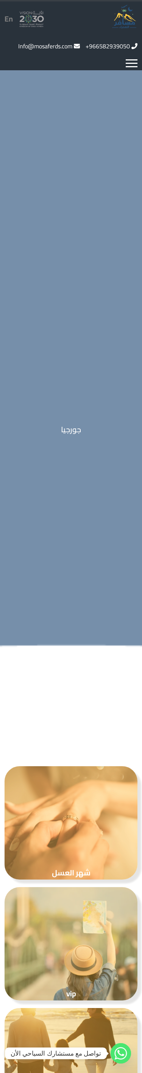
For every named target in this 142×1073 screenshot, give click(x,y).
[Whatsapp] (121, 1053)
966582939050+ (108, 46)
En (9, 19)
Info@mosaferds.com (45, 46)
